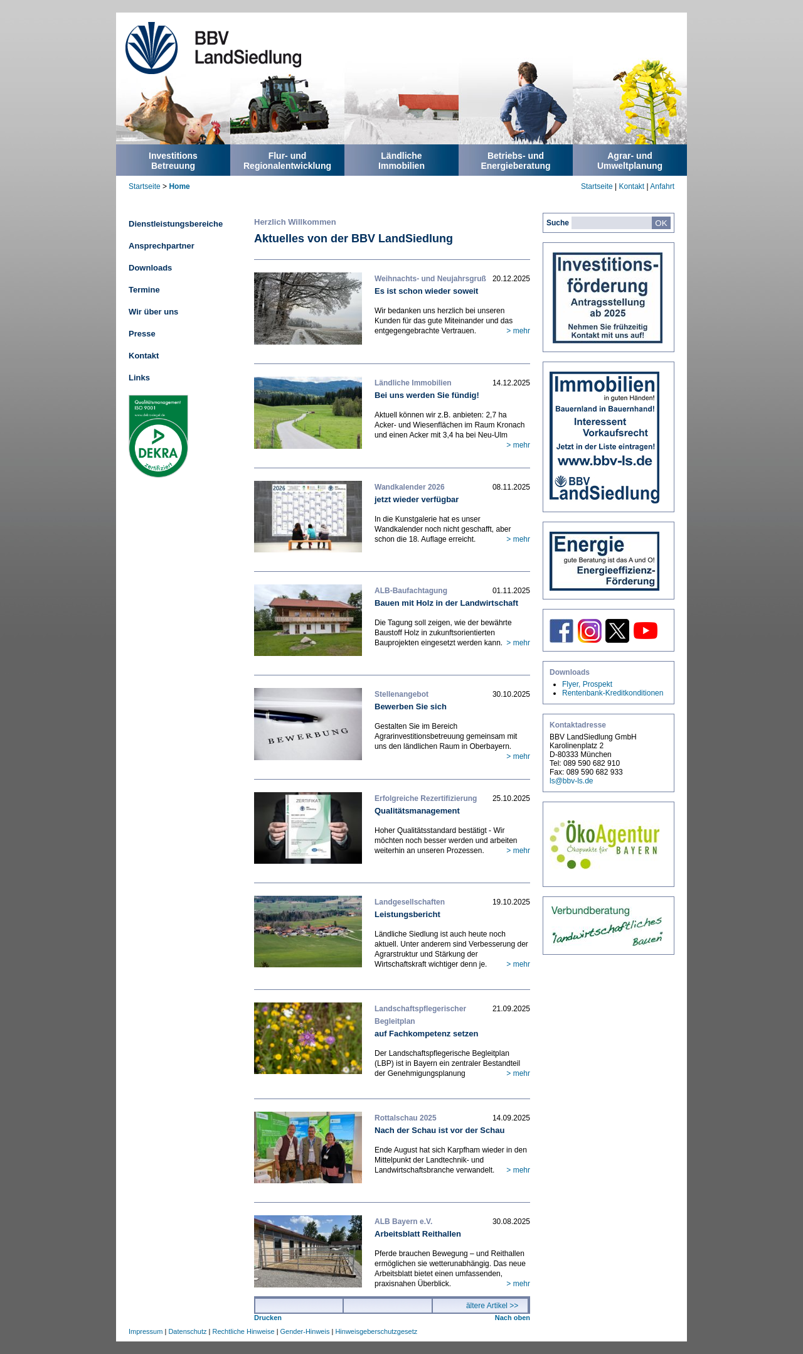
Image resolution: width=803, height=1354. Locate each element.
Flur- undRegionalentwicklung (287, 161)
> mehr (518, 330)
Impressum (145, 1331)
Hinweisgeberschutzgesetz (376, 1331)
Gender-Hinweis (305, 1331)
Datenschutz (187, 1331)
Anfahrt (662, 186)
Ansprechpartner (161, 245)
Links (139, 377)
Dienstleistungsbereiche (176, 223)
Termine (144, 289)
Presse (142, 333)
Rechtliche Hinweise (244, 1331)
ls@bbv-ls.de (571, 780)
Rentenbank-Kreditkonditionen (612, 693)
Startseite (145, 186)
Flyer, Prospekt (587, 684)
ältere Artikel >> (492, 1305)
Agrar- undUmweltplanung (629, 161)
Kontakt (631, 186)
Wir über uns (153, 311)
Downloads (150, 267)
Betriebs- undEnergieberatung (515, 161)
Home (179, 186)
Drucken (268, 1317)
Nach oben (512, 1317)
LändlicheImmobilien (401, 161)
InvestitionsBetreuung (173, 161)
